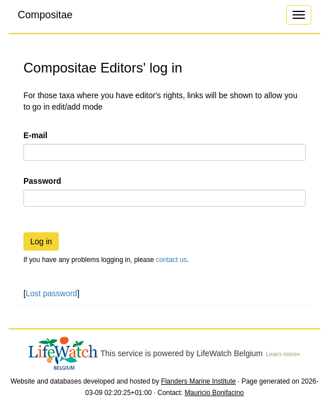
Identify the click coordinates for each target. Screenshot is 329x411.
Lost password (51, 293)
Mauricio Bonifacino (214, 393)
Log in (41, 241)
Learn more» (283, 353)
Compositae (45, 15)
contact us (171, 260)
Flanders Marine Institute (198, 381)
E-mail (35, 135)
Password (42, 181)
